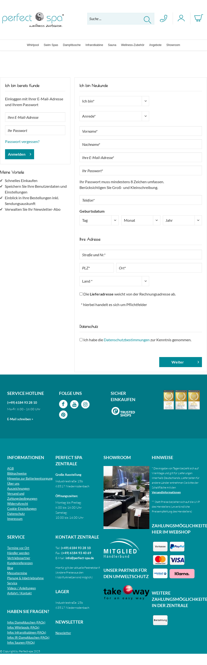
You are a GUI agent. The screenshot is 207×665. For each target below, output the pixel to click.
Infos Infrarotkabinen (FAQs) (26, 632)
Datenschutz (16, 514)
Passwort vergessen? (22, 141)
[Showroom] (173, 45)
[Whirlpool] (32, 45)
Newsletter (63, 633)
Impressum (15, 519)
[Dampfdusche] (72, 45)
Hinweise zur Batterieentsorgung (30, 478)
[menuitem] (120, 19)
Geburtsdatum (91, 211)
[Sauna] (112, 45)
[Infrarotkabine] (94, 45)
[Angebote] (155, 45)
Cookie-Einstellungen (22, 509)
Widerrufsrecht (17, 504)
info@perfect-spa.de (80, 558)
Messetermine (17, 573)
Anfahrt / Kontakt (19, 593)
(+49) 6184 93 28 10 (22, 402)
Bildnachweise (17, 473)
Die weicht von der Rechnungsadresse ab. (129, 294)
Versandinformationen (166, 492)
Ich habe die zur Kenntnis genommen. (137, 339)
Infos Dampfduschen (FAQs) (26, 622)
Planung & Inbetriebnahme (25, 578)
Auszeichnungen (18, 488)
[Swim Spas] (51, 45)
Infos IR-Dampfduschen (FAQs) (28, 637)
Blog (10, 568)
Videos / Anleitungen (21, 588)
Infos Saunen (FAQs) (21, 642)
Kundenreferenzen (20, 563)
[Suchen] (147, 20)
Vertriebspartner (18, 558)
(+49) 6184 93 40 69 (76, 553)
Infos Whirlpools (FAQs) (23, 627)
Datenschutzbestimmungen (127, 339)
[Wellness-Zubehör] (133, 45)
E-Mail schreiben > (20, 419)
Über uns (13, 483)
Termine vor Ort (18, 548)
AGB (10, 468)
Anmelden (19, 153)
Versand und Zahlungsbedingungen (22, 496)
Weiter (185, 361)
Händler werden (18, 553)
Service (12, 583)
